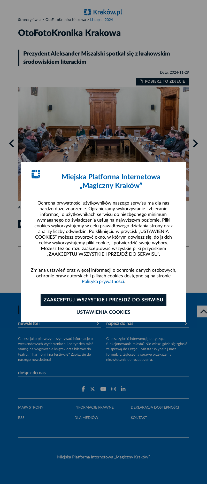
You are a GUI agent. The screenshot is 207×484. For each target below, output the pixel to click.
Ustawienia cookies (103, 312)
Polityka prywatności (103, 281)
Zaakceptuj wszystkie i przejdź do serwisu (103, 300)
